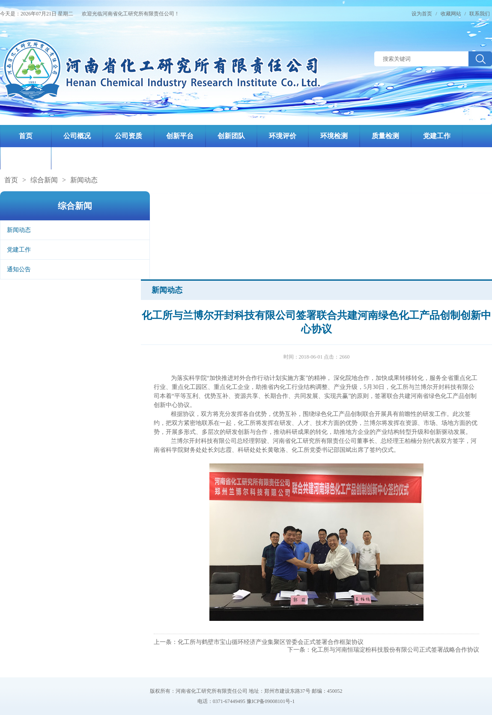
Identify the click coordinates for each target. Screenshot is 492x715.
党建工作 (19, 249)
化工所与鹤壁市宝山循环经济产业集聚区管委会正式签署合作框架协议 (271, 642)
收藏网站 (451, 14)
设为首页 (421, 14)
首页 (11, 180)
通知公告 (19, 269)
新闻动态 (84, 180)
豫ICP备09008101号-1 (271, 701)
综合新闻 (44, 180)
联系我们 (479, 14)
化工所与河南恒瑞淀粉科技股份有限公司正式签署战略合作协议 (395, 650)
